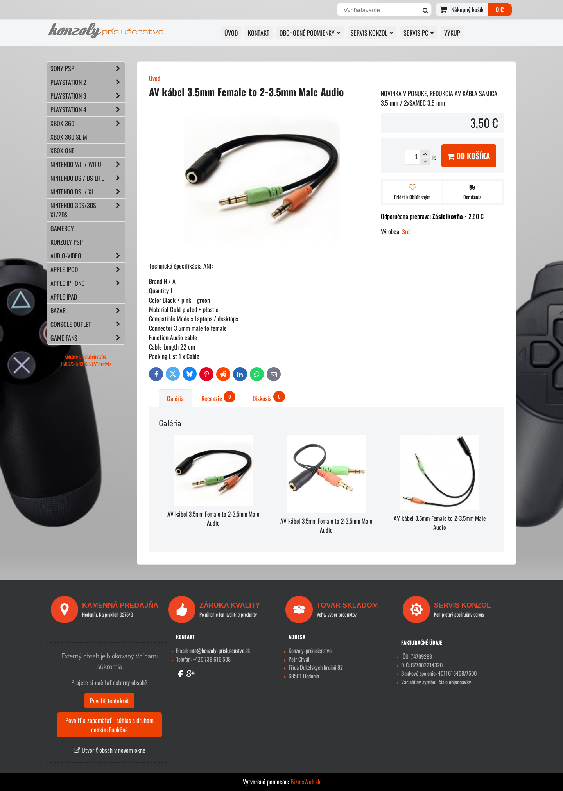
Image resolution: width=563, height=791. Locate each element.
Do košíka (468, 155)
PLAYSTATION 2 (87, 82)
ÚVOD (231, 33)
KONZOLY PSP (66, 242)
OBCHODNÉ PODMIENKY (310, 33)
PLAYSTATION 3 (87, 95)
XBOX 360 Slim (68, 137)
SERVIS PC (418, 33)
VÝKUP (452, 33)
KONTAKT (258, 33)
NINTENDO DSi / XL (87, 191)
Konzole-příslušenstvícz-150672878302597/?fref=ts (86, 360)
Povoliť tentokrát (109, 700)
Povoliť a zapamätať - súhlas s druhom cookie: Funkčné (109, 725)
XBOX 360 (87, 123)
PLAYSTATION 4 (87, 109)
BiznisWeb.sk (305, 781)
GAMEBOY (62, 228)
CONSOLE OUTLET (87, 324)
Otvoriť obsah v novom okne (109, 750)
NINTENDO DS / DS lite (87, 178)
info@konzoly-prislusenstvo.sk (219, 650)
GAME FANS (87, 337)
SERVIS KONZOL (372, 33)
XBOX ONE (62, 150)
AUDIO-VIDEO (87, 255)
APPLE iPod (87, 269)
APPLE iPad (63, 296)
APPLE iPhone (87, 283)
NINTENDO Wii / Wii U (87, 164)
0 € (500, 9)
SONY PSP (87, 68)
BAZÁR (87, 310)
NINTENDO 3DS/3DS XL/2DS (87, 210)
